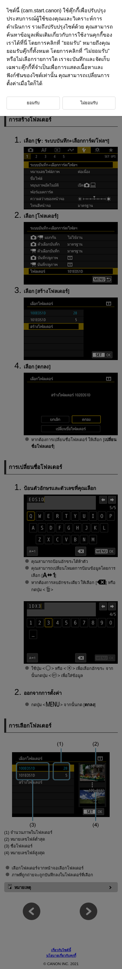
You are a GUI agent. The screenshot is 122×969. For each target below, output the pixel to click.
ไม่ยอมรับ (97, 51)
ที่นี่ (23, 43)
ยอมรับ (71, 43)
